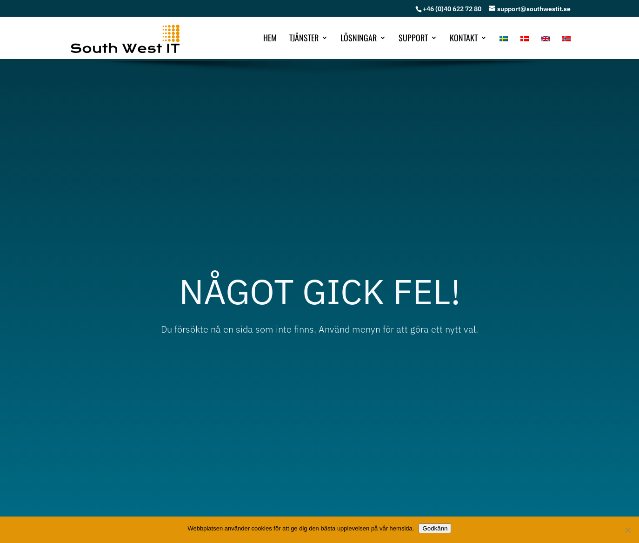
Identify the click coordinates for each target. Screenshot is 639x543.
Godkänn (434, 528)
